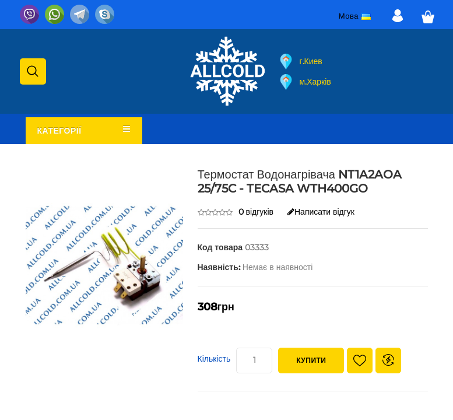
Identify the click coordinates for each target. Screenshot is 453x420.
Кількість (214, 359)
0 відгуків (256, 211)
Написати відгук (320, 211)
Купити (311, 360)
